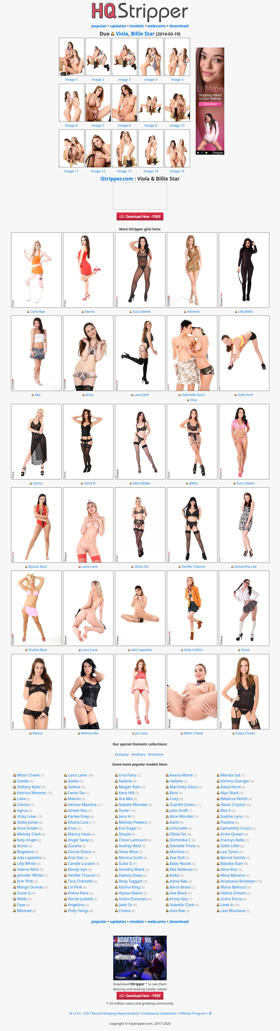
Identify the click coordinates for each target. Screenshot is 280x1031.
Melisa (37, 733)
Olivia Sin (141, 566)
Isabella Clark (182, 904)
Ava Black (178, 892)
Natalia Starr (232, 863)
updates (118, 25)
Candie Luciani (81, 863)
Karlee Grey (78, 816)
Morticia (177, 851)
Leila (21, 798)
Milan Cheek (193, 733)
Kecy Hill (126, 792)
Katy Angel (27, 839)
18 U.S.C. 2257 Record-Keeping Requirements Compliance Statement (122, 1013)
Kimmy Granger (235, 780)
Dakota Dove (130, 875)
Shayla (125, 834)
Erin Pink (25, 881)
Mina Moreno (233, 875)
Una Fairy (127, 775)
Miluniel (24, 910)
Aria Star (76, 857)
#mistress (156, 754)
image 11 (71, 168)
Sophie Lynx (232, 816)
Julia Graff (179, 810)
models (137, 25)
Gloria (89, 311)
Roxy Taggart (131, 881)
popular (99, 25)
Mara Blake (141, 483)
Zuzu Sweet (141, 311)
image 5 (177, 77)
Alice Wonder (182, 816)
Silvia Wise (128, 851)
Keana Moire (181, 775)
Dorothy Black (131, 869)
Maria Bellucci (233, 887)
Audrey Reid (130, 845)
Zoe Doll (177, 857)
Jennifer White (30, 875)
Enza (72, 828)
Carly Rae (37, 311)
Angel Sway (78, 839)
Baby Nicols (180, 863)
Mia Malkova (181, 869)
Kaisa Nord (231, 786)
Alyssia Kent (37, 566)
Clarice (23, 804)
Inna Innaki (27, 828)
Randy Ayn (77, 869)
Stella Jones (27, 822)
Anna (90, 394)
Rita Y (226, 810)
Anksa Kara (78, 892)
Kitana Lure (78, 822)
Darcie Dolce (79, 851)
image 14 (151, 168)
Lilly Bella (245, 311)
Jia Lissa (141, 733)
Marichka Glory (184, 786)
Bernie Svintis (233, 857)
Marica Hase (79, 834)
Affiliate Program (192, 1013)
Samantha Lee (245, 566)
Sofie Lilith (230, 845)
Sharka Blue (37, 649)
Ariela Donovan (133, 898)
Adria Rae (178, 881)
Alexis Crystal (233, 804)
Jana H (125, 816)
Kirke (174, 875)
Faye (21, 904)
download (179, 25)
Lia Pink (75, 887)
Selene (74, 786)
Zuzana (74, 845)
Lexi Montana (233, 910)
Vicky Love (26, 816)
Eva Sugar (128, 828)
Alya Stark (230, 792)
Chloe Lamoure (133, 839)
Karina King (129, 887)
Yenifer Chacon (193, 566)
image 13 (124, 168)
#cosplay (122, 754)
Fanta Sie (76, 792)
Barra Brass (180, 887)
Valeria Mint (28, 869)
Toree (245, 649)
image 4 (151, 77)
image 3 (124, 77)
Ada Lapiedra (141, 649)
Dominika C (180, 839)
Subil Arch (245, 394)
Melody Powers (133, 822)
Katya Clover (245, 733)
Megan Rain (130, 786)
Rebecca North (234, 798)
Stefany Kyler (29, 786)
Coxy (174, 798)
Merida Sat (230, 775)
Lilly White (26, 863)
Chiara (125, 910)
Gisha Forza (231, 898)
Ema (193, 400)
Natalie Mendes (133, 804)
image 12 (98, 168)
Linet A (227, 904)
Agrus (22, 810)
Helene (176, 780)
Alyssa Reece (130, 892)
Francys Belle (233, 839)
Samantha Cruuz (236, 828)
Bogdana (25, 851)
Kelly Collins (193, 649)
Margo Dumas (30, 887)
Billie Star (143, 33)
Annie (22, 845)
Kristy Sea (179, 898)
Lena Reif (141, 394)
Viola (122, 33)
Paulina (227, 822)
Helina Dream (233, 892)
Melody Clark (29, 834)
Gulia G (125, 863)
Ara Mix (126, 798)
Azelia (73, 780)
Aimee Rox (77, 810)
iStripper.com (116, 178)
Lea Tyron (230, 851)
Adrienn (193, 311)
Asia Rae (177, 910)
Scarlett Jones (182, 804)
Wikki (22, 898)
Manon (74, 798)
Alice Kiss (229, 869)
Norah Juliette (80, 898)
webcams (157, 25)
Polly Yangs (78, 910)
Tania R (89, 483)
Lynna (37, 483)
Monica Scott (130, 857)
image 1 (71, 77)
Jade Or (125, 904)
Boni (174, 792)
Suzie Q (24, 892)
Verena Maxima (82, 804)
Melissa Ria (89, 733)
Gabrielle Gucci (193, 394)
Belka (193, 483)
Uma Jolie (178, 828)
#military (138, 754)
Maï (38, 394)
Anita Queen (232, 834)
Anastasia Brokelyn (238, 881)
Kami (174, 822)
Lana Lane (89, 566)
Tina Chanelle (80, 881)
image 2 (98, 77)
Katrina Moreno (31, 792)
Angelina (76, 904)
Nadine (125, 780)
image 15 (177, 168)
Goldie (23, 780)
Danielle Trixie (183, 845)
